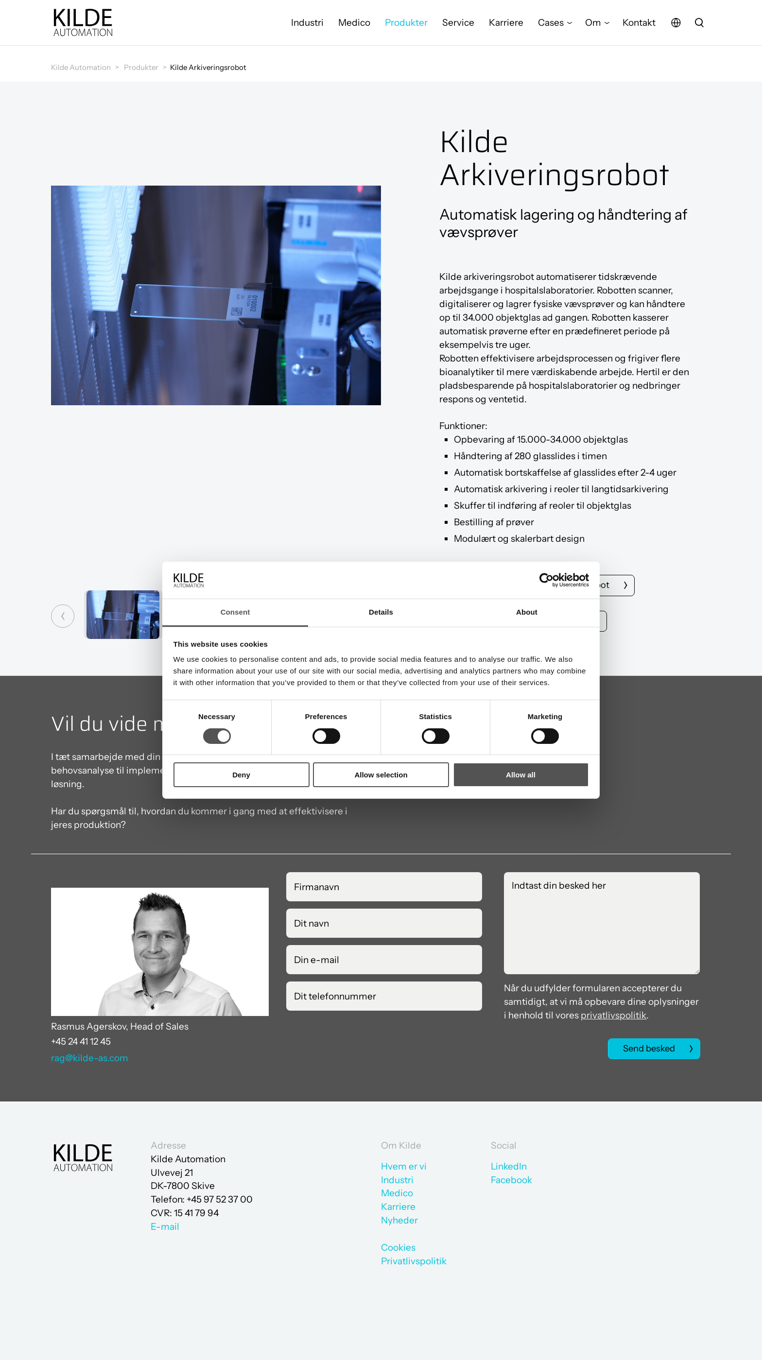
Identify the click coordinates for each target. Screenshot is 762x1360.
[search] (699, 26)
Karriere (506, 26)
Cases (551, 26)
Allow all (521, 775)
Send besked (647, 1049)
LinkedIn (509, 1166)
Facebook (511, 1180)
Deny (241, 775)
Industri (307, 26)
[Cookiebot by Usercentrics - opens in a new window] (546, 580)
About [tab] (526, 612)
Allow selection (380, 775)
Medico (354, 26)
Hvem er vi (404, 1166)
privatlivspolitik (613, 1016)
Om (593, 26)
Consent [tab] (235, 612)
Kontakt (639, 26)
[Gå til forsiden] (82, 27)
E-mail (165, 1226)
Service (458, 26)
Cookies (398, 1247)
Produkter (406, 26)
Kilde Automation (81, 67)
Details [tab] (381, 612)
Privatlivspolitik (414, 1261)
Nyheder (399, 1220)
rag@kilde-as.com (89, 1059)
